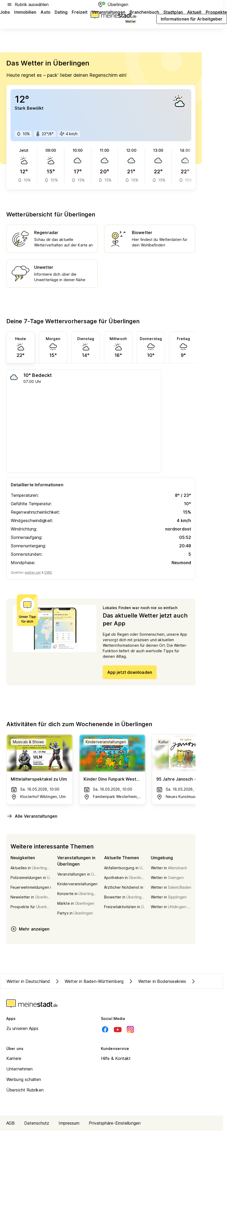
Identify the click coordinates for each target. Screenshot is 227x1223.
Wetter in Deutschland (28, 981)
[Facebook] (105, 1029)
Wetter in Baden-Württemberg (88, 981)
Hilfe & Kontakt (116, 1058)
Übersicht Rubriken (25, 1090)
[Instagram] (130, 1029)
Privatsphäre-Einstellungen (115, 1123)
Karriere (13, 1058)
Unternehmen (19, 1069)
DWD (48, 572)
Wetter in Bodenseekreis (157, 981)
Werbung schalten (23, 1079)
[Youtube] (117, 1029)
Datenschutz (36, 1123)
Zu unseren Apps (22, 1028)
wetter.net (33, 572)
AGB (10, 1123)
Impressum (69, 1123)
